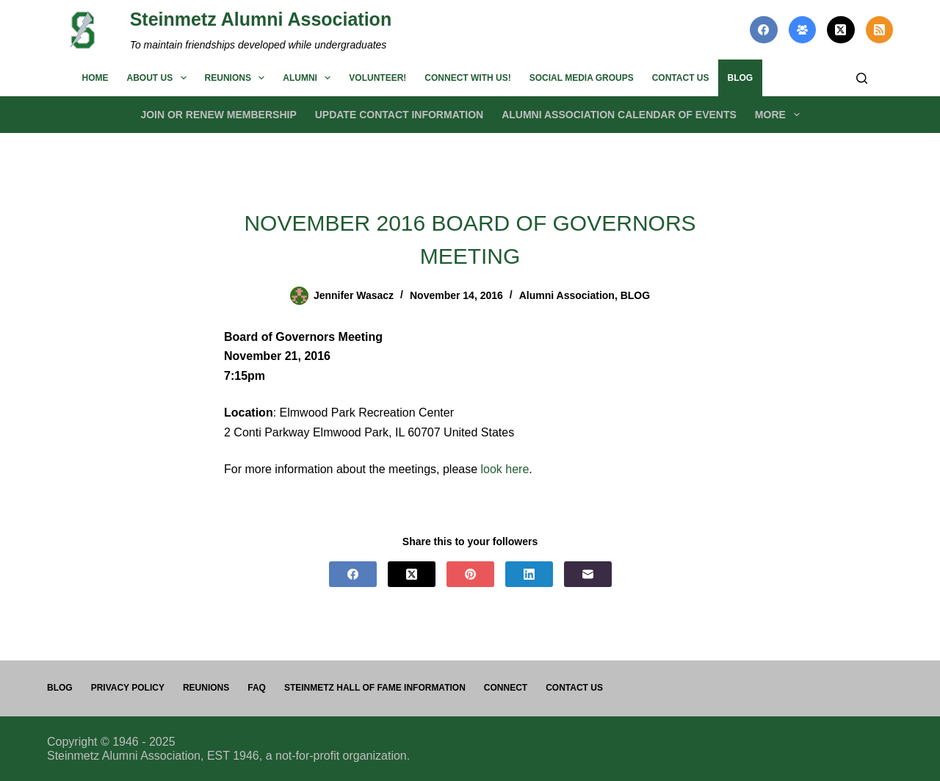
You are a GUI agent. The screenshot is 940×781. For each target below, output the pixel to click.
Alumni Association (567, 295)
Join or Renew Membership (218, 114)
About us (159, 78)
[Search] (861, 78)
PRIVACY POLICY (127, 688)
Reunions (238, 78)
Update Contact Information (399, 114)
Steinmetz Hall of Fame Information (375, 688)
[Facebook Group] (803, 30)
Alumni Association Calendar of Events (619, 114)
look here (505, 469)
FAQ (256, 688)
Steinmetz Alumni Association (261, 19)
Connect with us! (467, 78)
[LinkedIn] (529, 574)
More (780, 114)
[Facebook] (764, 30)
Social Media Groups (581, 78)
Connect (505, 688)
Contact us (680, 78)
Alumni (309, 78)
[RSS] (880, 30)
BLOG (740, 78)
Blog (60, 688)
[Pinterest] (470, 574)
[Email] (588, 574)
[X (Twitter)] (841, 30)
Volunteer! (377, 78)
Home (95, 78)
